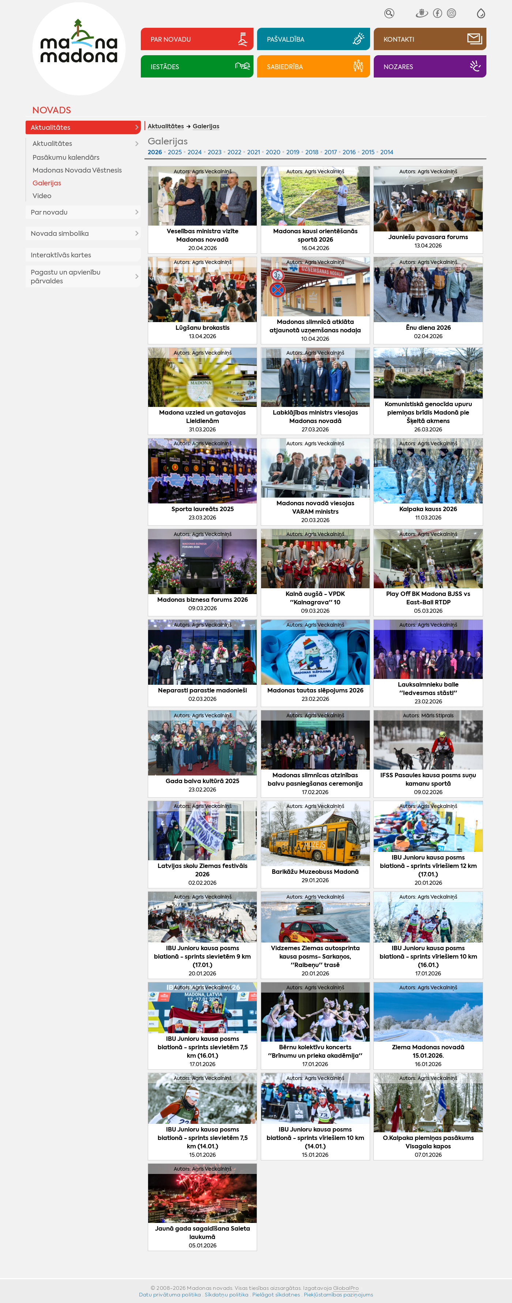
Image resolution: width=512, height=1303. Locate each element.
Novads (51, 110)
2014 (387, 152)
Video (42, 196)
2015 (368, 152)
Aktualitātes (50, 127)
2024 (195, 152)
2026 (155, 152)
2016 (349, 152)
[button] (481, 13)
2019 (293, 152)
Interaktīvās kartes (61, 255)
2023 (215, 152)
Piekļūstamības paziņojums (338, 1294)
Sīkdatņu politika (227, 1294)
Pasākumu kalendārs (66, 157)
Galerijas (47, 183)
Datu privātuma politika (170, 1294)
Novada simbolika (60, 233)
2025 (175, 152)
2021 (253, 152)
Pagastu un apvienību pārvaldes (66, 277)
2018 (312, 152)
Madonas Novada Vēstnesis (77, 170)
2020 (273, 152)
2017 (330, 152)
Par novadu (49, 212)
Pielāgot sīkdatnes (276, 1294)
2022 (234, 152)
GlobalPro (346, 1288)
